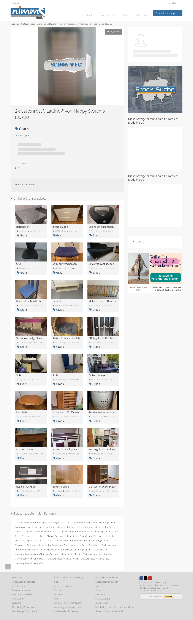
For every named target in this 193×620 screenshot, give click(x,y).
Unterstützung (102, 598)
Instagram (154, 578)
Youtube (150, 578)
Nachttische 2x (24, 449)
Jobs (56, 581)
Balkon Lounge (97, 375)
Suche (128, 12)
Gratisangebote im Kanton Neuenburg (72, 540)
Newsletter (100, 594)
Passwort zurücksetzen (23, 590)
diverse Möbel (60, 226)
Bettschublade (60, 486)
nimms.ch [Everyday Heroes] (159, 582)
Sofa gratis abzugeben (101, 264)
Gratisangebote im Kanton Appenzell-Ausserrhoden (73, 522)
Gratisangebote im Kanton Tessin (65, 554)
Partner (57, 590)
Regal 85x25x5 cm (26, 486)
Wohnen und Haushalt (47, 23)
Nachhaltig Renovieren (23, 607)
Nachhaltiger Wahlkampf (24, 611)
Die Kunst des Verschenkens (68, 602)
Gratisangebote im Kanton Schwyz (56, 549)
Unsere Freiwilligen (63, 585)
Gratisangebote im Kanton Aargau (31, 522)
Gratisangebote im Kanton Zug (95, 558)
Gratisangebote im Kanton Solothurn (91, 549)
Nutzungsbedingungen (106, 581)
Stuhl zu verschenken (64, 264)
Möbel (62, 23)
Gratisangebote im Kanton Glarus (37, 536)
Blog (56, 598)
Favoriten (58, 594)
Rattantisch (22, 226)
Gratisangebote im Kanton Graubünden (73, 536)
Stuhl (19, 264)
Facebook (141, 578)
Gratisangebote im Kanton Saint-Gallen (81, 545)
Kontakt (99, 585)
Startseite (92, 12)
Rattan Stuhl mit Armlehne (67, 338)
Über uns (142, 12)
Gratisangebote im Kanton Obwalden (44, 545)
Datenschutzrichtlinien (106, 577)
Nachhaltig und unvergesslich (68, 607)
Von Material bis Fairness (66, 611)
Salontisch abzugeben (101, 226)
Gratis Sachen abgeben (167, 13)
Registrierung (18, 585)
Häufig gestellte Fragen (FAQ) (68, 577)
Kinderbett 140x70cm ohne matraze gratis (76, 412)
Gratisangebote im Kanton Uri (97, 554)
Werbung (16, 602)
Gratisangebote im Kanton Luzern (36, 540)
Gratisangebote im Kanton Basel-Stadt (64, 527)
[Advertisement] (155, 148)
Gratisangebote (111, 12)
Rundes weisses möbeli (102, 412)
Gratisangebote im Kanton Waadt (63, 558)
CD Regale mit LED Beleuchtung (106, 338)
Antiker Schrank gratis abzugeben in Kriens (76, 449)
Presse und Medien (22, 594)
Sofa (18, 375)
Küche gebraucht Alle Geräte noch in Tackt (113, 449)
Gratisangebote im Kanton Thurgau (31, 554)
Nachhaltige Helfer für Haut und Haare (114, 607)
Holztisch (21, 412)
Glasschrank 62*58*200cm (104, 486)
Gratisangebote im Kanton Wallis (30, 558)
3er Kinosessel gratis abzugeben (34, 338)
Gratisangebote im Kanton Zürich (30, 563)
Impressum (18, 598)
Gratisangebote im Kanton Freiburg (75, 531)
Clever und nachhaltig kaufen (109, 611)
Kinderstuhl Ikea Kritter (29, 301)
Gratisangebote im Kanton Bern (42, 531)
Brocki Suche (139, 242)
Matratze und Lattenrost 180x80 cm (109, 301)
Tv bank (56, 301)
